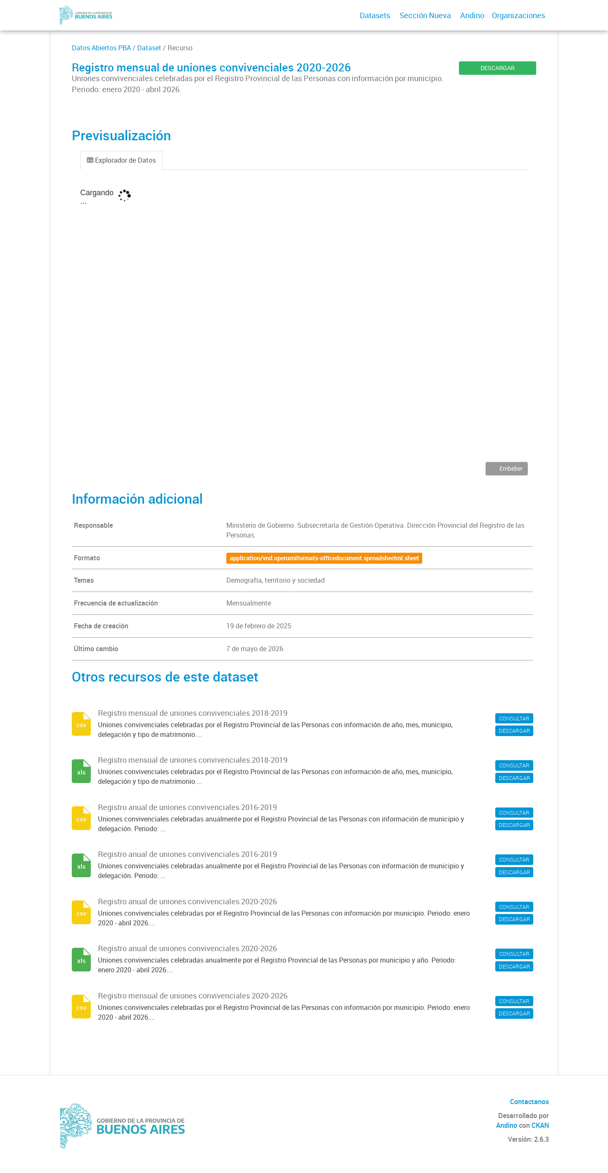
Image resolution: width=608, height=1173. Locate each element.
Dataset (149, 47)
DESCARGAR (497, 68)
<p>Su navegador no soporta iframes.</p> (304, 322)
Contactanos (529, 1101)
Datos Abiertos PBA (101, 47)
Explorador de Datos (121, 160)
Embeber (510, 468)
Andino (472, 15)
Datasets (375, 15)
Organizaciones (518, 15)
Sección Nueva (425, 15)
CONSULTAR (514, 718)
